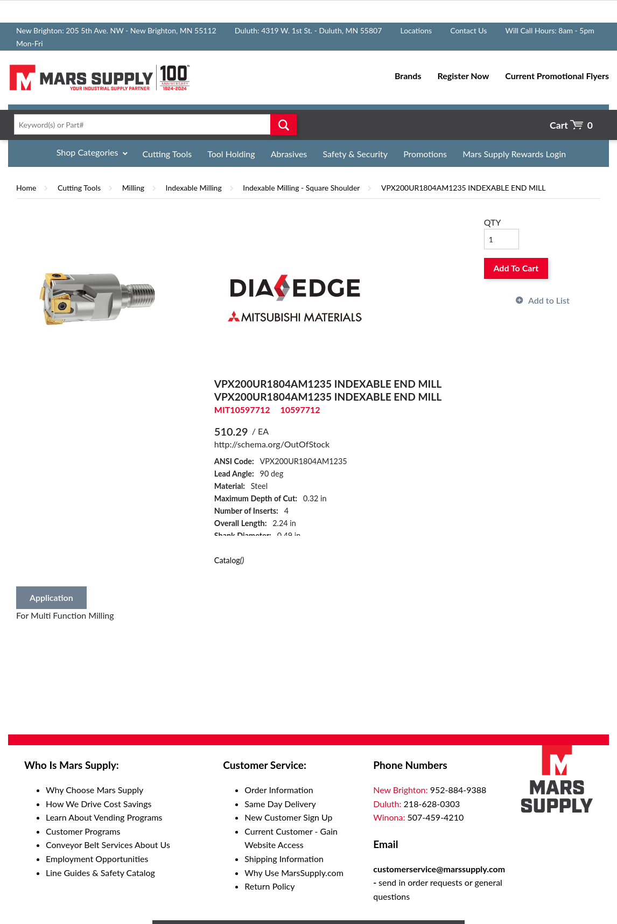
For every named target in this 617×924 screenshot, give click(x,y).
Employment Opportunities (97, 858)
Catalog (229, 560)
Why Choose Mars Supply (94, 790)
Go (283, 124)
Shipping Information (284, 858)
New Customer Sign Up (288, 817)
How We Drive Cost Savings (98, 804)
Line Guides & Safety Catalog (100, 872)
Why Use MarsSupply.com (293, 872)
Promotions (425, 154)
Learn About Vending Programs (104, 817)
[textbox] (152, 124)
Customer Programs (83, 831)
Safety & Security (355, 154)
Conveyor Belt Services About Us (108, 844)
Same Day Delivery (280, 804)
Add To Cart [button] (515, 268)
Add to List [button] (549, 300)
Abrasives (289, 154)
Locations (416, 30)
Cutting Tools (167, 154)
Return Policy (269, 886)
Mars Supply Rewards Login (514, 154)
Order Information (278, 790)
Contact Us (468, 30)
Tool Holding (231, 154)
